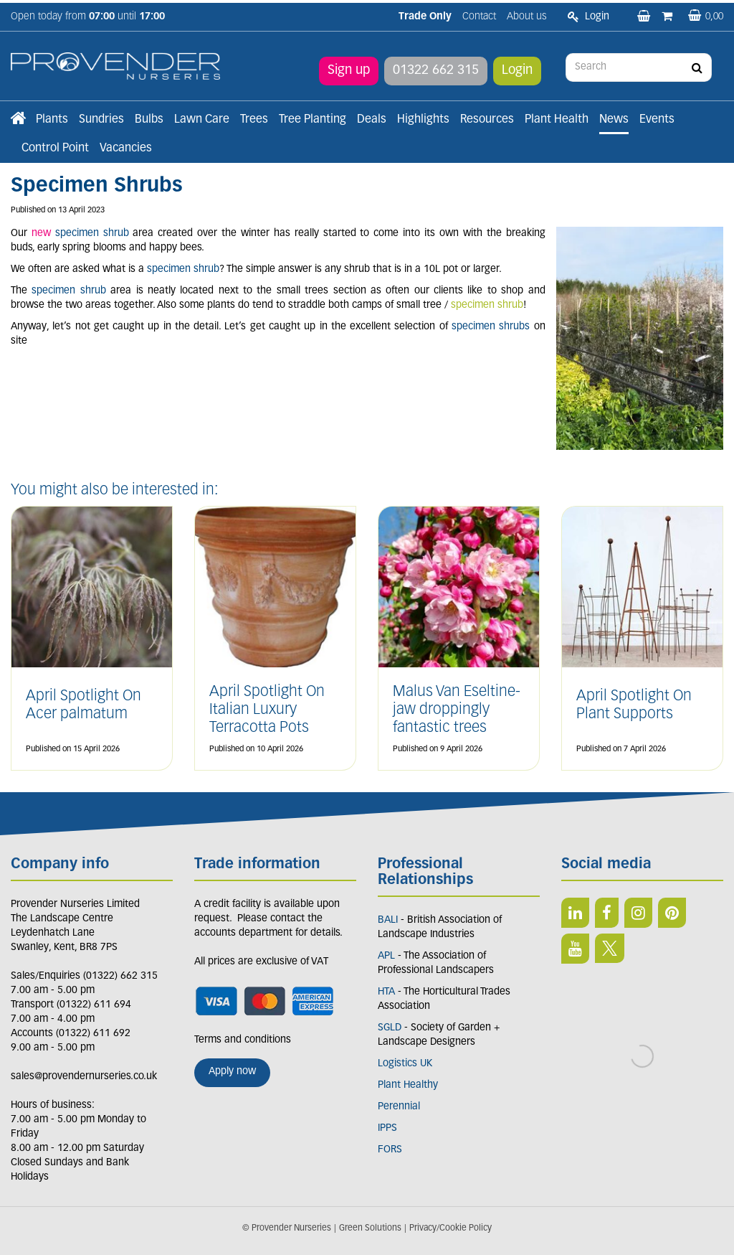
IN (638, 913)
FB (607, 913)
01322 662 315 (436, 68)
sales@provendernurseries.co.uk (84, 1076)
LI (575, 913)
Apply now (232, 1071)
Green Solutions (370, 1228)
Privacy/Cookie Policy (450, 1228)
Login (517, 68)
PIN (672, 913)
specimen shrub (487, 305)
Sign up (349, 68)
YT (575, 949)
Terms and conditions (242, 1040)
